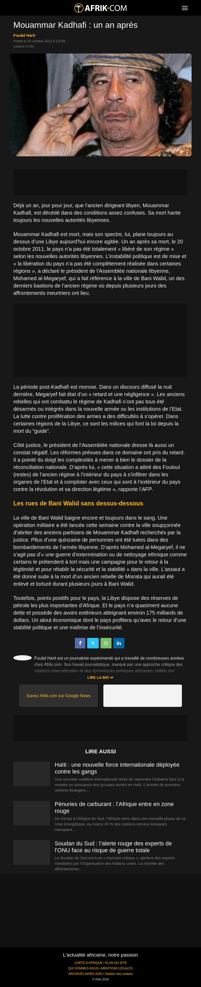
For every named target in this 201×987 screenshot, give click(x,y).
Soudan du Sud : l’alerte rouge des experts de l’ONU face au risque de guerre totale (113, 846)
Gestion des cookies (119, 974)
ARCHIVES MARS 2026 (85, 974)
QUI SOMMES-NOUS (83, 968)
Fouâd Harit (24, 35)
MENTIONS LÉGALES (117, 968)
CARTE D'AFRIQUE (88, 963)
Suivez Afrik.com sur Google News (58, 695)
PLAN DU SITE (115, 963)
